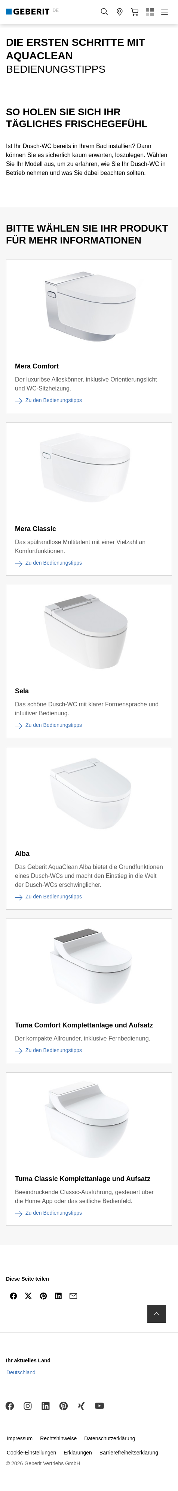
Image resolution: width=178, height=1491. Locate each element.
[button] (104, 11)
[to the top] (156, 1314)
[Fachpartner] (119, 11)
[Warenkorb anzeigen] (134, 11)
